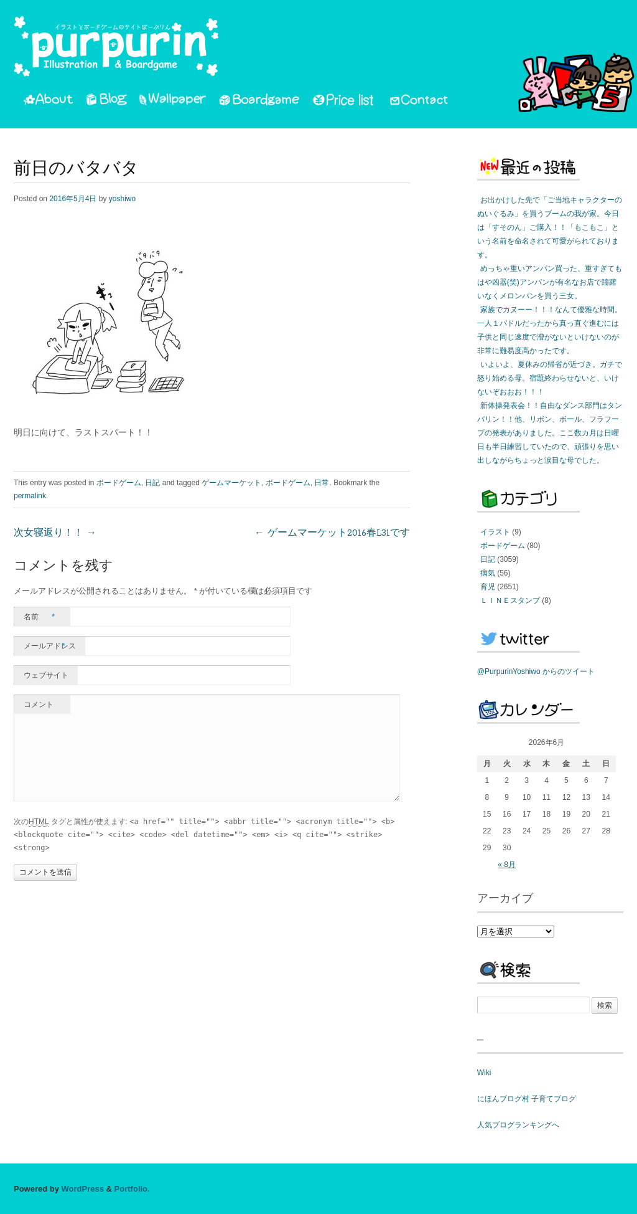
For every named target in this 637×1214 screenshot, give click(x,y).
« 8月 (507, 864)
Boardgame (259, 101)
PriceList (344, 101)
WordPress (83, 1188)
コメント (38, 704)
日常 (321, 482)
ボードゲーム (118, 482)
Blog (106, 101)
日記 (152, 482)
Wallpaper (173, 101)
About (48, 101)
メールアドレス (50, 646)
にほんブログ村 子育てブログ (526, 1098)
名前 (39, 616)
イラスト (495, 532)
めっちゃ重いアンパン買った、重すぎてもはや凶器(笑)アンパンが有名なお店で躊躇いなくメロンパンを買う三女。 (549, 282)
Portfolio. (132, 1188)
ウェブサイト (46, 675)
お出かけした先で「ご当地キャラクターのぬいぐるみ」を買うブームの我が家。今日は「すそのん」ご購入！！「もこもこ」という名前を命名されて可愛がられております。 (549, 227)
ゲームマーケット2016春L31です (332, 533)
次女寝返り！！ (55, 533)
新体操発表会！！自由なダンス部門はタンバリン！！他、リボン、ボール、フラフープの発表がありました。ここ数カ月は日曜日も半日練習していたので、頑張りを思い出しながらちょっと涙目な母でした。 (549, 433)
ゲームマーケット (231, 482)
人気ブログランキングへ (518, 1125)
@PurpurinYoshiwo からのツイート (536, 671)
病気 (487, 573)
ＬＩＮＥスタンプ (510, 600)
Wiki (484, 1072)
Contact (419, 101)
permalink (30, 495)
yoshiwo (122, 198)
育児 (487, 586)
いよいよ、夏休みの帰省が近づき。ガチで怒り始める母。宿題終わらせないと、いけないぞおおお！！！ (549, 378)
